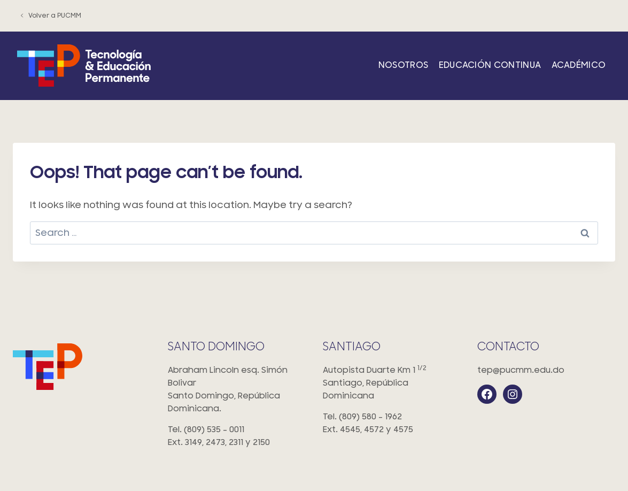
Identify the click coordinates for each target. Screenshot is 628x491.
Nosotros (403, 65)
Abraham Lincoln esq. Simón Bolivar (237, 390)
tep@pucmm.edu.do (520, 370)
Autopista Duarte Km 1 (392, 383)
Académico (579, 65)
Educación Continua (490, 65)
